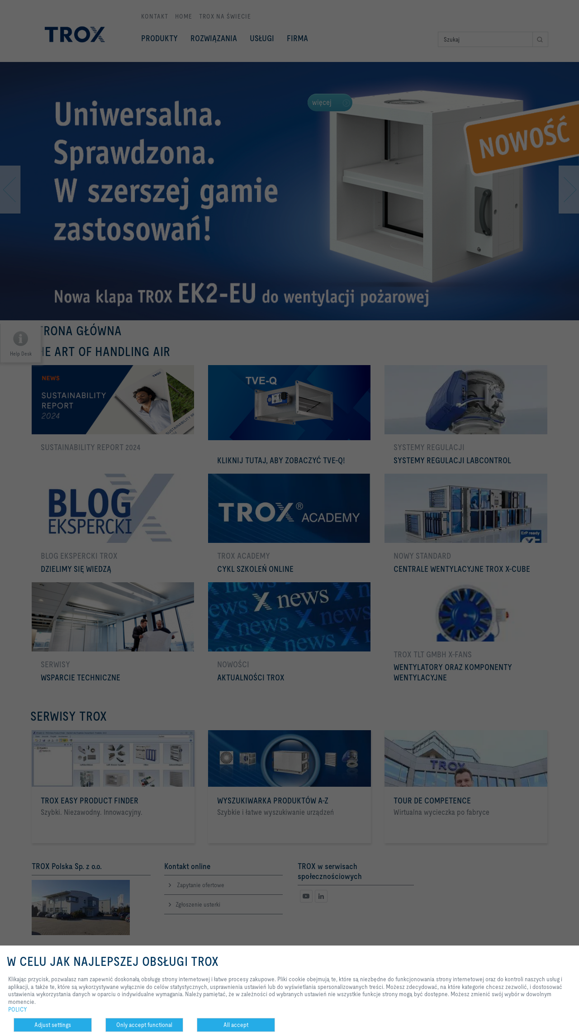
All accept (235, 1024)
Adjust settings (52, 1024)
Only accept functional (144, 1024)
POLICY (17, 1009)
